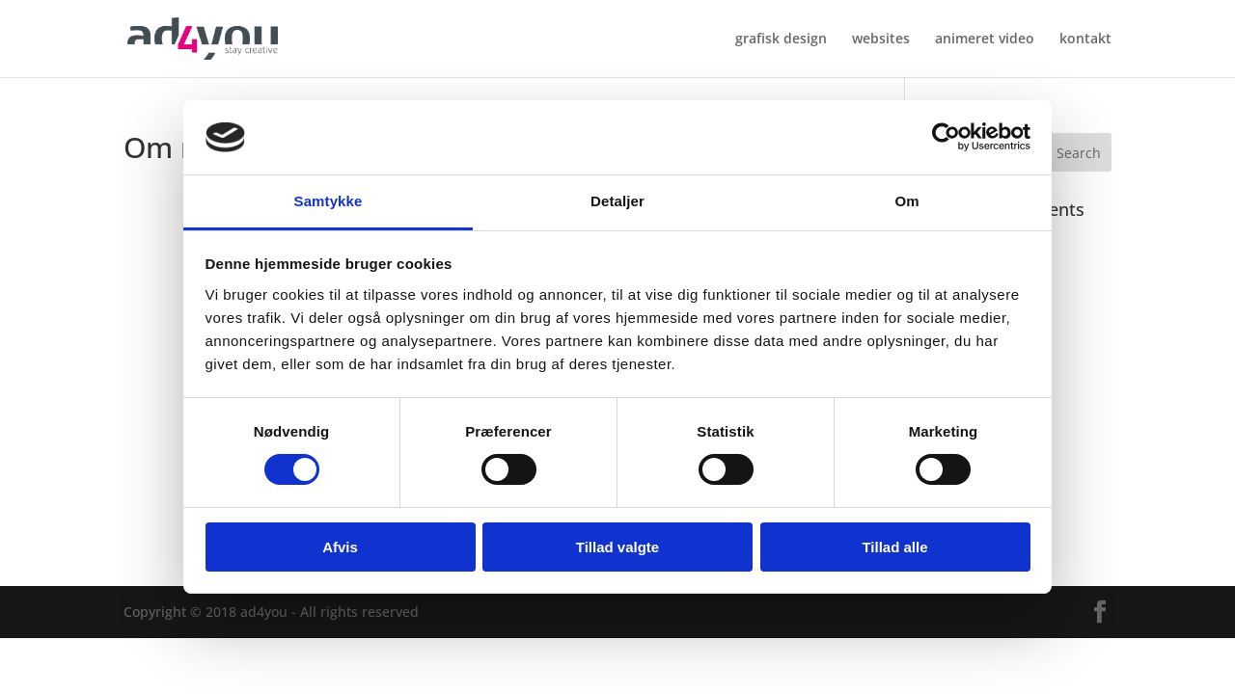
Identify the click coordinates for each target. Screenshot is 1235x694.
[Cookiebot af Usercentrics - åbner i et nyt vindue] (946, 136)
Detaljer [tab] (617, 201)
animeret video (984, 39)
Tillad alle (894, 547)
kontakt (1085, 39)
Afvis (340, 547)
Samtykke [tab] (328, 201)
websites (881, 39)
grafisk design (781, 39)
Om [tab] (906, 201)
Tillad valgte (617, 547)
